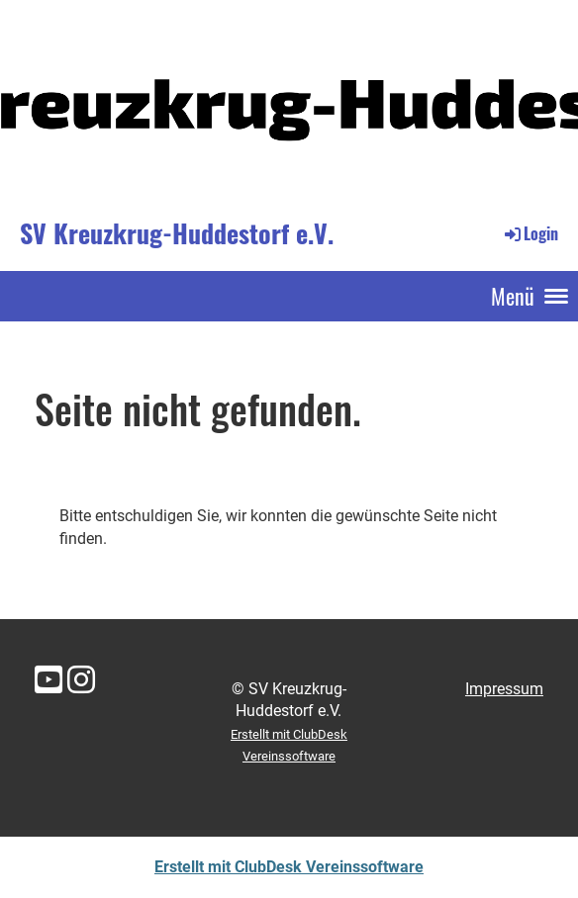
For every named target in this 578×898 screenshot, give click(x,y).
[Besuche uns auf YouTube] (48, 680)
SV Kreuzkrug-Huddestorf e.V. (177, 233)
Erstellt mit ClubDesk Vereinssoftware (289, 866)
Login (530, 233)
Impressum (504, 688)
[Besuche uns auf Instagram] (81, 680)
